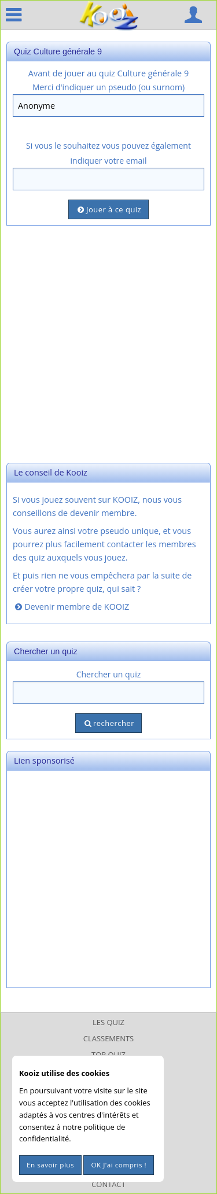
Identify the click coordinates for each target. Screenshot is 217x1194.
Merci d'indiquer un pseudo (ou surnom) (108, 87)
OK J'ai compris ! (118, 1164)
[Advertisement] (108, 342)
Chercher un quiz (108, 674)
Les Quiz (108, 1022)
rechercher (108, 723)
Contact (108, 1184)
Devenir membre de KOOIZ (71, 606)
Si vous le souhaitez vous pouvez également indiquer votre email (108, 152)
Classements (108, 1038)
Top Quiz (108, 1054)
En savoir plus (50, 1164)
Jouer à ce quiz (108, 209)
